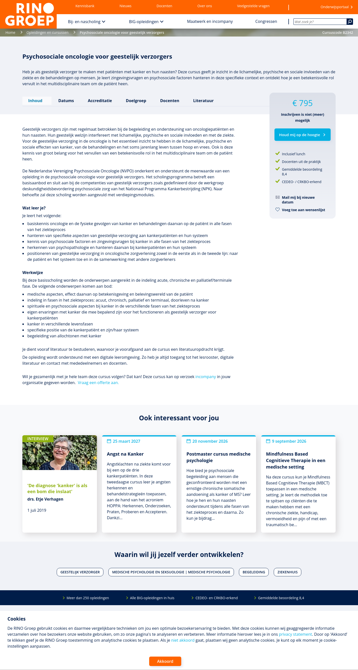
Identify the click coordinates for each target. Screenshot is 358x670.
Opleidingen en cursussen (48, 32)
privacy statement (295, 634)
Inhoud (36, 99)
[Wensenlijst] (302, 7)
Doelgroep (135, 99)
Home (10, 32)
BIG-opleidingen (144, 21)
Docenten (164, 5)
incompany (205, 374)
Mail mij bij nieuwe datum (298, 199)
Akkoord (165, 661)
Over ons (204, 5)
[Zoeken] (350, 21)
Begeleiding (254, 570)
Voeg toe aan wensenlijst (303, 209)
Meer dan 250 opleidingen (88, 595)
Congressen (266, 21)
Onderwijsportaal (334, 6)
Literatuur (202, 99)
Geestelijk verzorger (80, 570)
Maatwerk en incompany (210, 21)
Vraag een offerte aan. (98, 380)
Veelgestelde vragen (253, 5)
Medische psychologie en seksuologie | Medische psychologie (171, 570)
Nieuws (126, 5)
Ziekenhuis (287, 570)
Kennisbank (85, 5)
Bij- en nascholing (84, 21)
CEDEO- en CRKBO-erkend (216, 595)
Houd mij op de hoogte (299, 134)
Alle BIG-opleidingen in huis (152, 595)
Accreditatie (99, 99)
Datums (65, 99)
